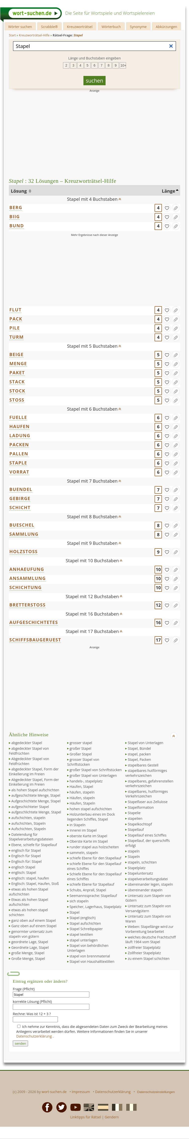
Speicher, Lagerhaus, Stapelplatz (96, 906)
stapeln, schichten (142, 862)
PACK (15, 319)
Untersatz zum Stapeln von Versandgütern (148, 908)
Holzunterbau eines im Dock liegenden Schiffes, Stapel (91, 817)
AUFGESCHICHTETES (33, 622)
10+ (123, 65)
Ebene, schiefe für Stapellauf (34, 844)
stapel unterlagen (84, 940)
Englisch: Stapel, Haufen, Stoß (35, 883)
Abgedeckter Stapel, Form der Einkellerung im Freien (34, 782)
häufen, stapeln (82, 792)
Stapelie (134, 812)
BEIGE (16, 354)
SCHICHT (20, 507)
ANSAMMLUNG (27, 578)
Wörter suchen (20, 26)
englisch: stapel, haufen (30, 878)
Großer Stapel (81, 754)
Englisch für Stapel (26, 855)
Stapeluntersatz (140, 873)
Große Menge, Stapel (28, 958)
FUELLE (18, 417)
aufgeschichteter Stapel (30, 806)
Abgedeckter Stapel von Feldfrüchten (29, 761)
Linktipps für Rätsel (85, 1117)
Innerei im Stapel (83, 830)
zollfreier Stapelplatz (144, 947)
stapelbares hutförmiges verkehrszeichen (146, 773)
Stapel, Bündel (139, 748)
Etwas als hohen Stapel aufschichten (28, 902)
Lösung (19, 191)
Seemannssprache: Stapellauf (93, 895)
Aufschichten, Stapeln (28, 828)
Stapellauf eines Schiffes (147, 835)
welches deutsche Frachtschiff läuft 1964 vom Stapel (150, 939)
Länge (168, 191)
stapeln (134, 851)
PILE (14, 328)
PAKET (17, 372)
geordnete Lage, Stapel (29, 941)
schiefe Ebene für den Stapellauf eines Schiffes (94, 866)
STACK (17, 382)
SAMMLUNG (23, 534)
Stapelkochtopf (140, 824)
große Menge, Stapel (27, 953)
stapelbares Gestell (143, 765)
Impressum (81, 1091)
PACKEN (19, 444)
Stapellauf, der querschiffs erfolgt (147, 843)
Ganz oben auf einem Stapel (33, 925)
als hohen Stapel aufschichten (35, 790)
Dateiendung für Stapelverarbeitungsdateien (31, 837)
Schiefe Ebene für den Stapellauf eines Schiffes (94, 876)
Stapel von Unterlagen (145, 742)
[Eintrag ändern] (176, 208)
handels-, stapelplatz (86, 781)
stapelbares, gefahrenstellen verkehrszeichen (149, 783)
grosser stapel (81, 742)
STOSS (16, 400)
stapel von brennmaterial (90, 956)
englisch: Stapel (23, 872)
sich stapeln (79, 901)
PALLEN (18, 454)
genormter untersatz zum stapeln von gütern (30, 934)
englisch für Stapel (26, 850)
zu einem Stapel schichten (149, 958)
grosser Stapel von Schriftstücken (83, 762)
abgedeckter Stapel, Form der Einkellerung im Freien (34, 771)
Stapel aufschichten (85, 923)
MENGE (18, 363)
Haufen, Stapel (81, 786)
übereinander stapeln (145, 890)
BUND (16, 226)
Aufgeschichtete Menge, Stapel (36, 801)
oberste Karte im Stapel (88, 836)
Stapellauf (136, 829)
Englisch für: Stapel (26, 861)
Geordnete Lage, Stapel (30, 947)
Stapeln (134, 856)
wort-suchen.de (54, 1091)
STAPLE (18, 463)
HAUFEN (19, 426)
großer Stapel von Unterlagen (93, 775)
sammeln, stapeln (84, 852)
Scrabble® (49, 26)
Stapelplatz (136, 867)
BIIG (14, 216)
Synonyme (138, 26)
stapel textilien (81, 934)
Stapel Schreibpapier (86, 928)
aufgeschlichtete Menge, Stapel (36, 812)
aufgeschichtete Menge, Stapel (35, 795)
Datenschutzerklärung (34, 1036)
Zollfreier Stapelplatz (144, 953)
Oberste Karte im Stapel (89, 841)
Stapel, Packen (139, 759)
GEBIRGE (19, 498)
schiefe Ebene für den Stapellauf (95, 858)
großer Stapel (80, 748)
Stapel (74, 912)
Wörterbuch (111, 26)
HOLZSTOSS (23, 551)
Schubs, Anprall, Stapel (88, 890)
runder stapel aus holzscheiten (94, 847)
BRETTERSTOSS (27, 605)
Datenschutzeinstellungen (156, 1092)
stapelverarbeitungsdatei (148, 879)
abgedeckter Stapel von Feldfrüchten (29, 751)
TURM (16, 337)
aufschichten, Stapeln (28, 823)
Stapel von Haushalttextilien (92, 961)
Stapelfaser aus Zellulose (147, 801)
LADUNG (19, 435)
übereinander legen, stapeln (150, 884)
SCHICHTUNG (25, 587)
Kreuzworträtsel (80, 26)
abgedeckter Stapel (26, 742)
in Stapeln (78, 824)
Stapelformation (141, 807)
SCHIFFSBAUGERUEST (35, 640)
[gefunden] (167, 208)
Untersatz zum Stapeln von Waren (148, 918)
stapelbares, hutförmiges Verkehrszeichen (146, 794)
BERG (15, 207)
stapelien (135, 818)
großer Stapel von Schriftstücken (96, 769)
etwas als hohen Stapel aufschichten (28, 891)
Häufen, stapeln (82, 797)
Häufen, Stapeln (82, 803)
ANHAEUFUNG (26, 569)
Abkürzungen (166, 26)
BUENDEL (20, 489)
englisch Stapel (23, 867)
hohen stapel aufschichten (91, 809)
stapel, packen (139, 754)
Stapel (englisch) (82, 917)
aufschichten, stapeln (28, 817)
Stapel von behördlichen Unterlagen (88, 948)
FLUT (15, 310)
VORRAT (19, 472)
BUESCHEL (21, 525)
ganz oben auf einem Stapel (33, 920)
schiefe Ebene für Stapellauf (92, 884)
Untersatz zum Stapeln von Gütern (148, 898)
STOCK (17, 391)
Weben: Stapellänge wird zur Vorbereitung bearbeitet (149, 929)
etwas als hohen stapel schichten (28, 912)
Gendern (112, 1117)
